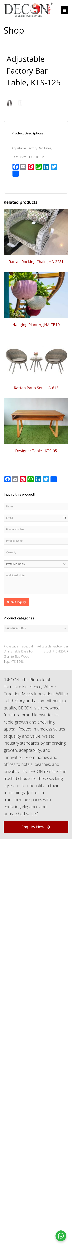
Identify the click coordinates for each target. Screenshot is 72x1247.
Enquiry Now (36, 901)
